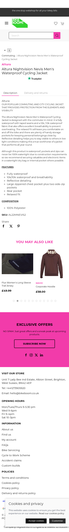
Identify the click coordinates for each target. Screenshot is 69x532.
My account (9, 439)
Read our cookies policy (51, 513)
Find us (6, 434)
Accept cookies (36, 520)
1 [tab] (9, 50)
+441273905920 (15, 388)
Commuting (8, 55)
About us (7, 429)
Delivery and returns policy (19, 493)
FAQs (5, 445)
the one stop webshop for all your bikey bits (34, 10)
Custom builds (11, 465)
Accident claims (12, 460)
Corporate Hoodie (45, 286)
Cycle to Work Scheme (16, 455)
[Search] (34, 35)
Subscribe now (34, 343)
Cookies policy (11, 483)
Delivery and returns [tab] (36, 93)
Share (5, 221)
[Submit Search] (57, 35)
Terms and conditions (15, 477)
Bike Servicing (11, 450)
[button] (6, 23)
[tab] (14, 301)
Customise (57, 520)
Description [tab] (10, 93)
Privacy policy (10, 488)
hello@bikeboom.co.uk (24, 393)
